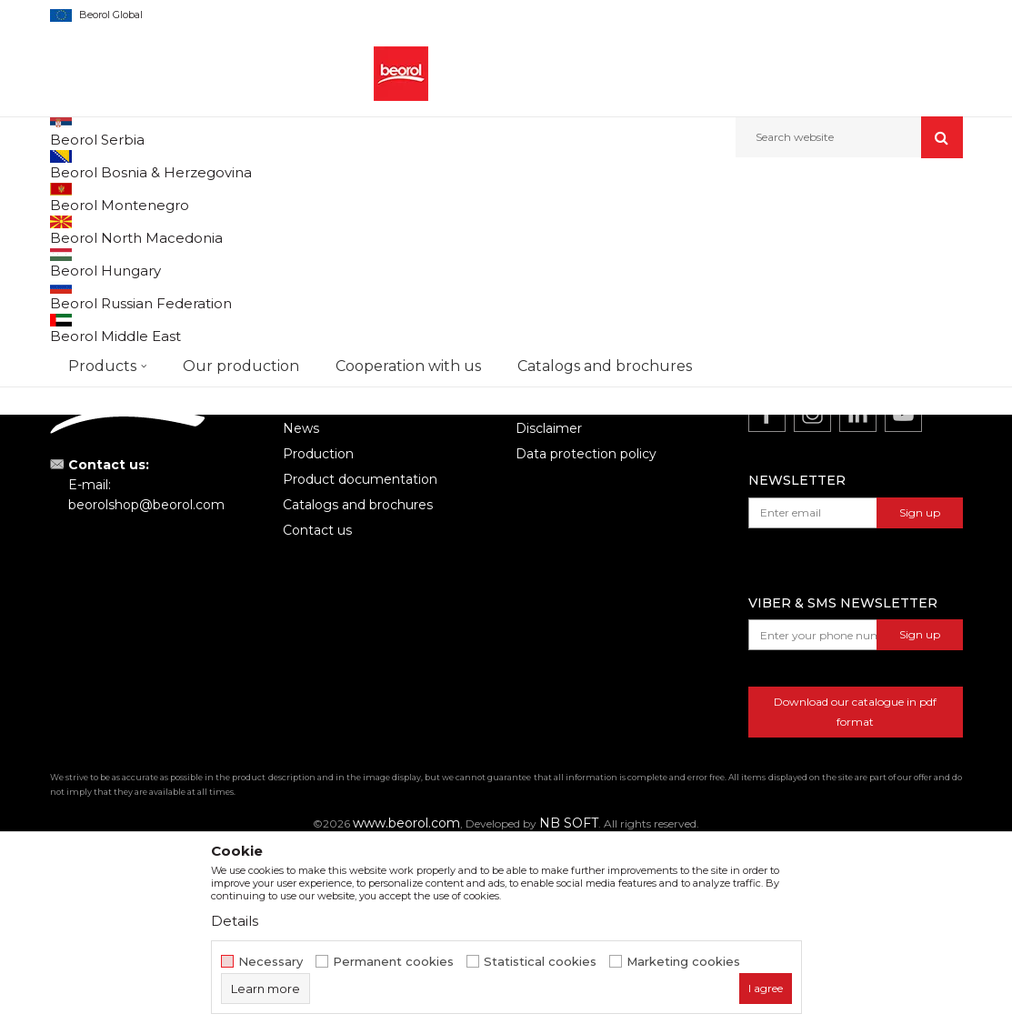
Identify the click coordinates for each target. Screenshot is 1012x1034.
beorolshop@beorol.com (146, 690)
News (301, 614)
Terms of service (567, 588)
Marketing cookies (683, 962)
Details (234, 920)
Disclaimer (549, 614)
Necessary (270, 962)
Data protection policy (586, 639)
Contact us (317, 716)
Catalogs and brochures (358, 690)
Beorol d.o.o (80, 197)
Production (318, 639)
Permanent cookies (393, 962)
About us (311, 588)
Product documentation (360, 665)
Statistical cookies (540, 962)
